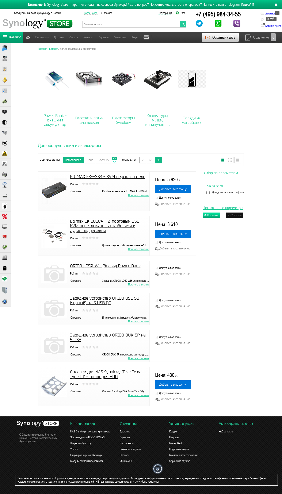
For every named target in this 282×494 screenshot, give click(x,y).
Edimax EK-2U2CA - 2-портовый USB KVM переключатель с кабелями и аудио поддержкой (104, 226)
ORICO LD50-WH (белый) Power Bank (105, 266)
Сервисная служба (179, 461)
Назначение (214, 185)
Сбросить (234, 215)
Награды (174, 437)
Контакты (88, 37)
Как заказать (42, 37)
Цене (90, 160)
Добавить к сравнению (172, 204)
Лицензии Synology (80, 443)
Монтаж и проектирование (183, 455)
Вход (183, 13)
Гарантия (103, 37)
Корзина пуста (273, 25)
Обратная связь (220, 37)
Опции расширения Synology (86, 455)
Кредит (173, 431)
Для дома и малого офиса (228, 192)
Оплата (73, 37)
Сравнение (260, 37)
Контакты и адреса (130, 449)
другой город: (90, 13)
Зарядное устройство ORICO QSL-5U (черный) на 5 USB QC (104, 300)
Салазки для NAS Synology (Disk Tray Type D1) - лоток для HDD (105, 374)
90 (158, 160)
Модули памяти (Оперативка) (86, 461)
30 (142, 160)
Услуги (74, 449)
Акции (135, 37)
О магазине (120, 37)
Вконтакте (226, 431)
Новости (124, 455)
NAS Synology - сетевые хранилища (90, 431)
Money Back (176, 443)
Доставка (59, 37)
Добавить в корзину (173, 189)
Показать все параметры (223, 207)
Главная (28, 37)
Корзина (269, 13)
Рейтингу (103, 160)
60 (150, 160)
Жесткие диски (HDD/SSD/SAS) (88, 437)
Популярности (73, 160)
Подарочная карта (179, 449)
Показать (211, 215)
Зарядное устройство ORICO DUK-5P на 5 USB (108, 337)
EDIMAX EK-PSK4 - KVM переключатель (107, 176)
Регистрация (165, 13)
